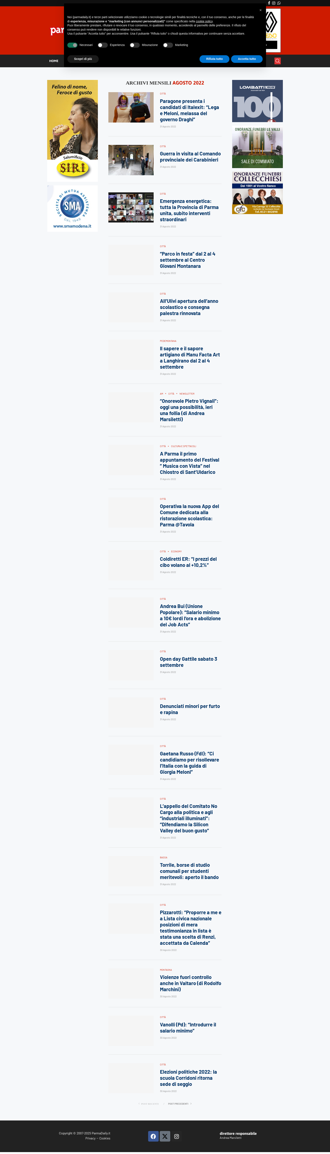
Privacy (90, 1140)
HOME (53, 61)
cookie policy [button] (204, 21)
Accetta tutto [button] (247, 59)
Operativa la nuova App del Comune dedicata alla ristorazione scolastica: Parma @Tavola (189, 516)
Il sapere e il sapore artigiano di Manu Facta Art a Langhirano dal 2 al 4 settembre (190, 358)
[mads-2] (257, 173)
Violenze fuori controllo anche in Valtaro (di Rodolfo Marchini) (190, 985)
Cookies (104, 1140)
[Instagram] (273, 3)
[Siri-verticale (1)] (72, 82)
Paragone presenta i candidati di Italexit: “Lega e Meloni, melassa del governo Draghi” (189, 110)
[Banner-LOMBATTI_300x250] (257, 82)
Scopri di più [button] (83, 59)
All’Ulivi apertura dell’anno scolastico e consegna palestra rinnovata (189, 307)
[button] (260, 10)
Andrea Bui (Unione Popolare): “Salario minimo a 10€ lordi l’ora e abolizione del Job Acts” (190, 616)
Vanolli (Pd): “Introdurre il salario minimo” (188, 1029)
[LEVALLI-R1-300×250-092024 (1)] (257, 127)
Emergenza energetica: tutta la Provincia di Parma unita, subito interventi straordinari (189, 210)
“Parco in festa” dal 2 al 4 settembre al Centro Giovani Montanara (188, 260)
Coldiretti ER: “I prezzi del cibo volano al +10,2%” (188, 563)
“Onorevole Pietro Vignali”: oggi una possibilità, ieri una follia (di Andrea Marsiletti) (189, 411)
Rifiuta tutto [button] (214, 59)
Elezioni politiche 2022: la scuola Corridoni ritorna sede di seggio (188, 1080)
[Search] (277, 61)
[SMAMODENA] (72, 187)
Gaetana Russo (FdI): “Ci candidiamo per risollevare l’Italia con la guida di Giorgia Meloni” (189, 764)
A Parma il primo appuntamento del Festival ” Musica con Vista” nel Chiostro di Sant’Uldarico (189, 463)
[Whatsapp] (279, 3)
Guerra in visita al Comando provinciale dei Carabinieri (190, 157)
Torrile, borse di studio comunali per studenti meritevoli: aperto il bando (189, 873)
